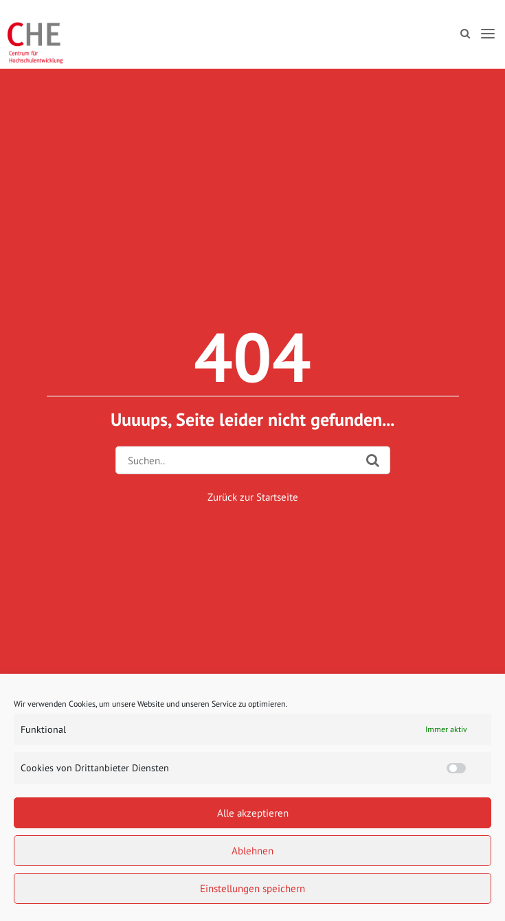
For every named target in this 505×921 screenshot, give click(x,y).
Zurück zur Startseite (252, 496)
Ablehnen (252, 850)
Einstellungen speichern (252, 888)
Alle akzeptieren (253, 812)
